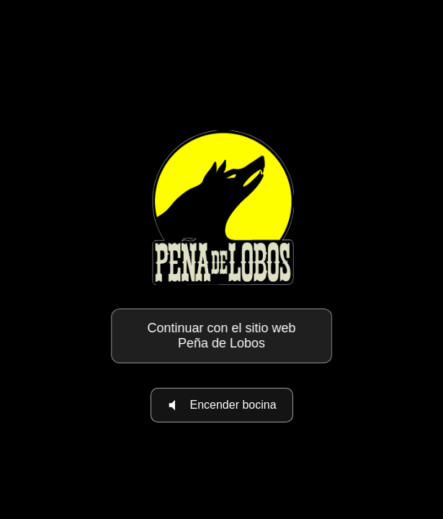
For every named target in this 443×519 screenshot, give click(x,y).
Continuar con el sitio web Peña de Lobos (221, 335)
